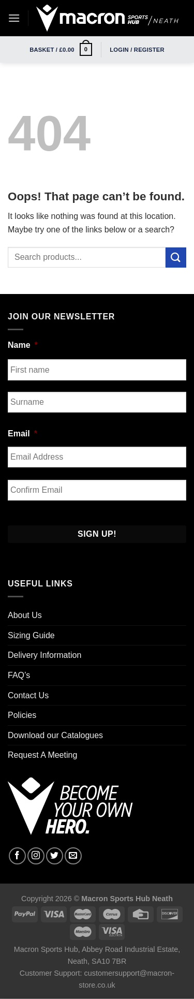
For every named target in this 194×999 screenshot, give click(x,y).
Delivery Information (44, 655)
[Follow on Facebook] (17, 855)
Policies (22, 715)
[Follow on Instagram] (35, 855)
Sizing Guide (31, 635)
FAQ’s (19, 675)
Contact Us (28, 695)
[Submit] (176, 257)
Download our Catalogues (55, 735)
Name (23, 345)
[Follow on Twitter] (54, 855)
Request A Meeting (42, 755)
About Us (25, 615)
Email (22, 433)
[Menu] (14, 18)
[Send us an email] (73, 855)
